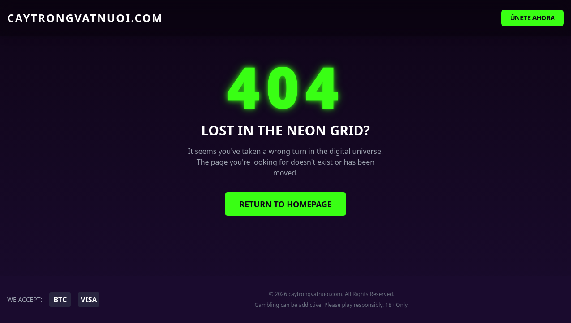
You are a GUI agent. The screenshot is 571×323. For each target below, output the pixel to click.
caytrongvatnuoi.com (85, 18)
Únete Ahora (532, 17)
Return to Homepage (285, 204)
